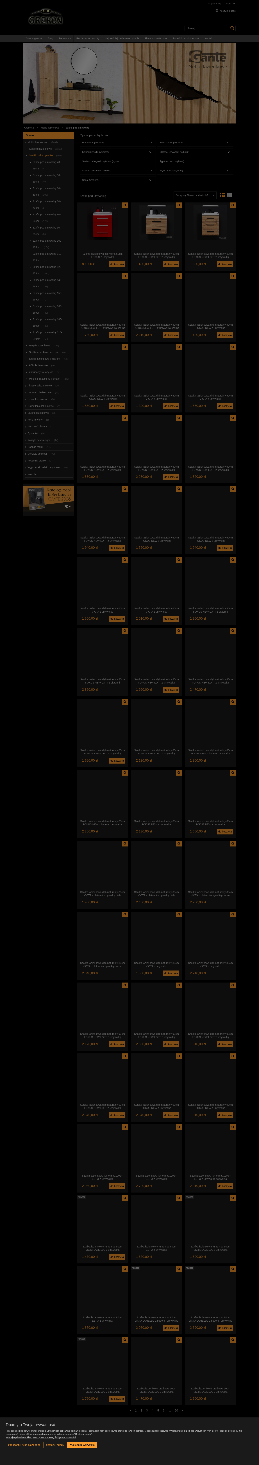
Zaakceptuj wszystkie (82, 1444)
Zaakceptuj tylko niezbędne (24, 1444)
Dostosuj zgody (55, 1444)
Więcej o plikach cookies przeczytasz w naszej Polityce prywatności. (41, 1437)
